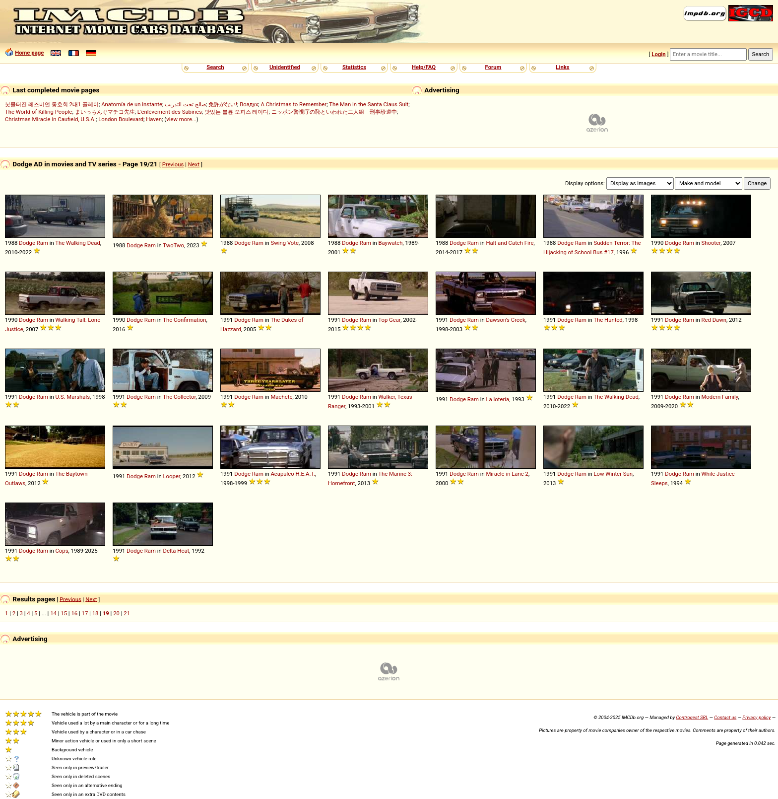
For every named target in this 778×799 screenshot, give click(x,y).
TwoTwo (173, 245)
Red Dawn (713, 319)
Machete (281, 396)
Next (193, 164)
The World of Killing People (38, 111)
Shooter (710, 242)
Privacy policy (756, 717)
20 (116, 613)
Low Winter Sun (613, 473)
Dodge (27, 242)
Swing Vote (284, 242)
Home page (29, 52)
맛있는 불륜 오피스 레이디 (236, 111)
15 (64, 613)
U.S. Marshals (72, 396)
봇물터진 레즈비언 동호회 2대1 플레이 (52, 104)
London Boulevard (120, 119)
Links (562, 67)
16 (74, 613)
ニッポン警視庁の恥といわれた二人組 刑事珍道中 (334, 111)
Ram (42, 242)
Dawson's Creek (505, 319)
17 (85, 613)
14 (53, 613)
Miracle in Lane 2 (507, 473)
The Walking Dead (77, 242)
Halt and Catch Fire (509, 242)
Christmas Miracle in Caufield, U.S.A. (50, 119)
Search (215, 67)
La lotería (497, 399)
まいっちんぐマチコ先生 (105, 111)
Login (658, 54)
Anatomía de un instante (131, 104)
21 (127, 613)
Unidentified (284, 67)
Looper (171, 476)
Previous (173, 164)
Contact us (725, 717)
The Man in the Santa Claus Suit (368, 104)
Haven (154, 119)
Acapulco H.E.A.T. (292, 473)
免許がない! (222, 104)
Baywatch (390, 242)
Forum (493, 67)
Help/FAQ (424, 67)
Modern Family (719, 396)
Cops (61, 550)
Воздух (249, 104)
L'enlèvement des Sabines (169, 111)
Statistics (354, 67)
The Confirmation (184, 319)
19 (106, 613)
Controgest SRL (692, 717)
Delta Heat (176, 550)
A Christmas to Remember (294, 104)
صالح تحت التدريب (185, 104)
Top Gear (389, 319)
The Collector (179, 396)
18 (95, 613)
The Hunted (608, 319)
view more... (181, 119)
